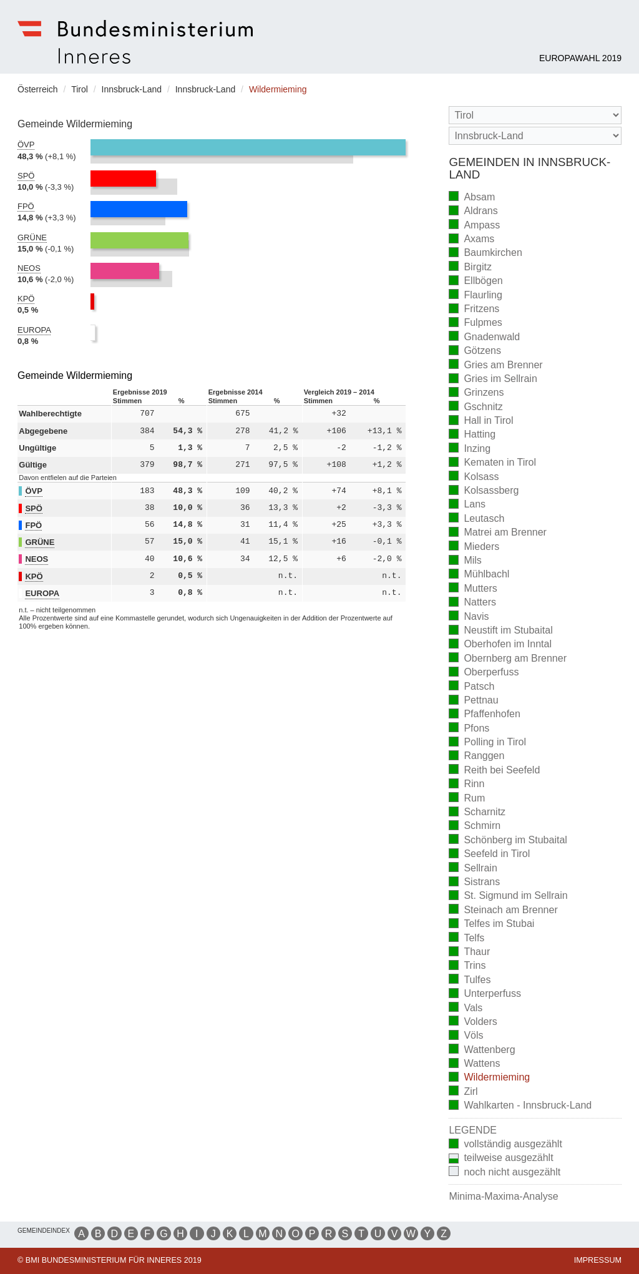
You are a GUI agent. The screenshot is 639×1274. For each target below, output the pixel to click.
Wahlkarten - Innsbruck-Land (520, 1106)
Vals (465, 1008)
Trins (467, 966)
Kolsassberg (484, 491)
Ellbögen (475, 281)
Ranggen (476, 756)
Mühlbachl (479, 575)
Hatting (472, 435)
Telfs (466, 938)
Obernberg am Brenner (508, 658)
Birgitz (470, 267)
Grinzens (476, 393)
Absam (472, 197)
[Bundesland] (535, 115)
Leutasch (476, 519)
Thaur (469, 952)
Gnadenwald (484, 337)
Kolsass (474, 477)
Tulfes (469, 980)
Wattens (474, 1064)
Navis (469, 617)
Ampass (474, 225)
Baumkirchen (485, 253)
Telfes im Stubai (491, 924)
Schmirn (474, 826)
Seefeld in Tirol (489, 854)
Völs (466, 1036)
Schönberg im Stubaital (508, 840)
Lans (467, 505)
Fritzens (474, 309)
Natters (472, 603)
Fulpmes (475, 323)
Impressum (598, 1260)
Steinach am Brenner (503, 910)
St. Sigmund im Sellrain (508, 896)
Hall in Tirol (481, 421)
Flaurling (475, 295)
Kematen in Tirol (492, 463)
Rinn (466, 784)
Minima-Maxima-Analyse (503, 1196)
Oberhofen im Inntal (500, 645)
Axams (471, 240)
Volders (473, 1022)
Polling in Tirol (487, 743)
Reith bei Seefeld (494, 770)
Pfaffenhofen (484, 715)
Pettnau (473, 701)
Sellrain (473, 868)
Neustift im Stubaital (500, 631)
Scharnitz (477, 813)
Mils (465, 561)
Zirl (463, 1092)
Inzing (469, 449)
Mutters (473, 588)
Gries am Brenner (495, 365)
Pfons (469, 728)
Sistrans (474, 882)
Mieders (474, 547)
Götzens (475, 351)
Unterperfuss (485, 994)
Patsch (471, 686)
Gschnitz (475, 407)
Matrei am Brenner (498, 533)
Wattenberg (482, 1050)
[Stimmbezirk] (535, 136)
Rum (467, 798)
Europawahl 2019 (580, 58)
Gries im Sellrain (493, 379)
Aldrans (473, 211)
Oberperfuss (484, 673)
